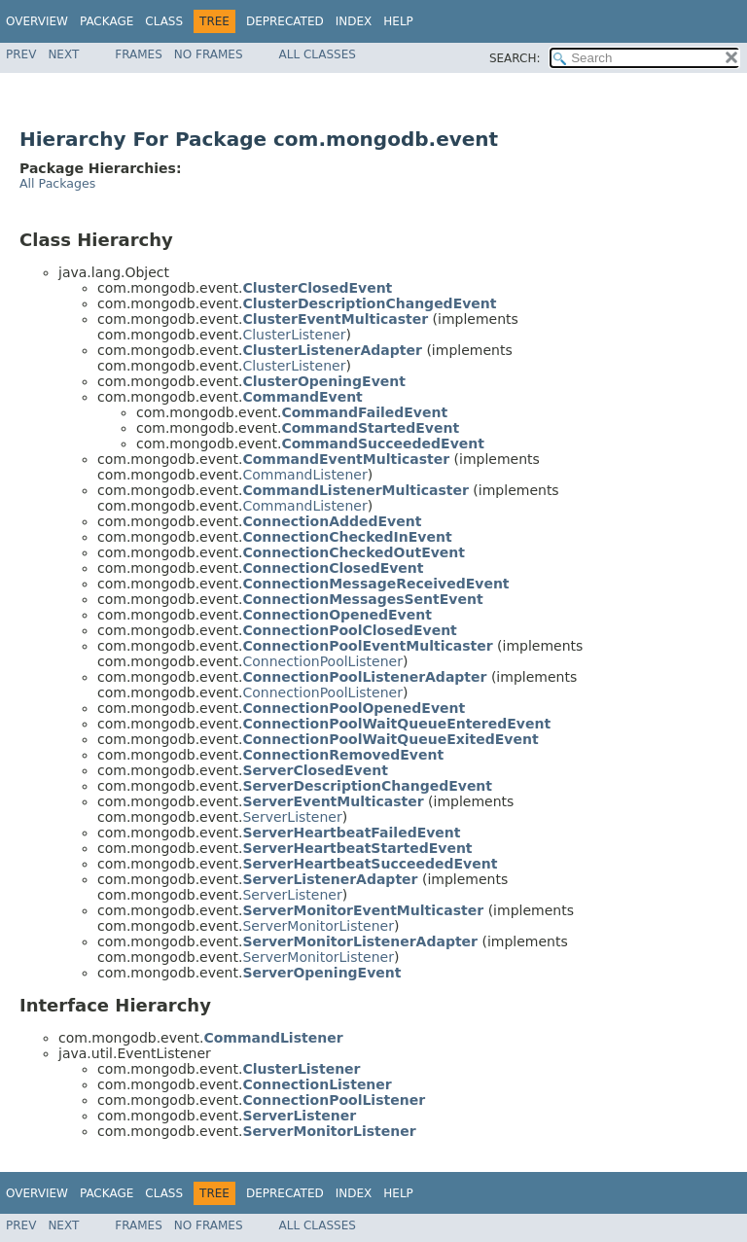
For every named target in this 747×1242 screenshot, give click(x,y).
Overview (37, 21)
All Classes (317, 54)
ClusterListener (293, 334)
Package (106, 21)
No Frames (208, 54)
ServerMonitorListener (317, 926)
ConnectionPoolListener (322, 661)
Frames (138, 54)
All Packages (57, 183)
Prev (21, 54)
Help (398, 21)
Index (354, 21)
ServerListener (291, 817)
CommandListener (304, 474)
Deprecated (285, 21)
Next (63, 54)
